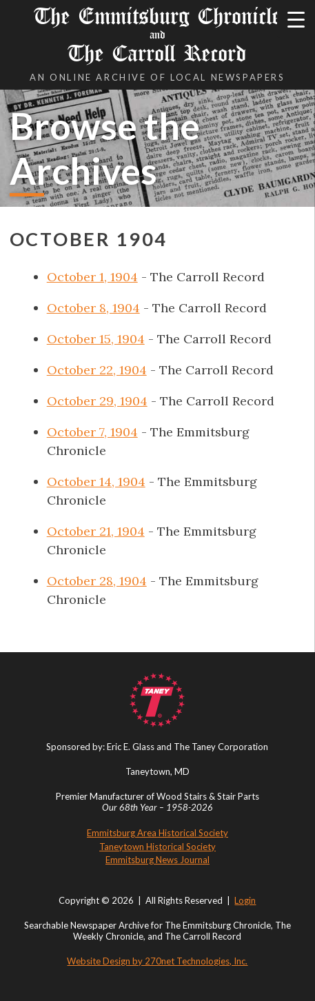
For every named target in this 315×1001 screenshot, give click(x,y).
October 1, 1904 (92, 277)
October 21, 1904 (96, 531)
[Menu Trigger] (296, 19)
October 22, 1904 (97, 370)
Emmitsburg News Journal (157, 859)
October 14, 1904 (96, 481)
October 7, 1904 (92, 432)
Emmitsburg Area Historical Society (157, 832)
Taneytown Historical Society (157, 846)
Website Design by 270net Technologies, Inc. (157, 961)
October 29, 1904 (97, 401)
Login (245, 900)
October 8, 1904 (93, 308)
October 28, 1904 (97, 581)
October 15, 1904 (96, 339)
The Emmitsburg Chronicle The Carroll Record (158, 34)
